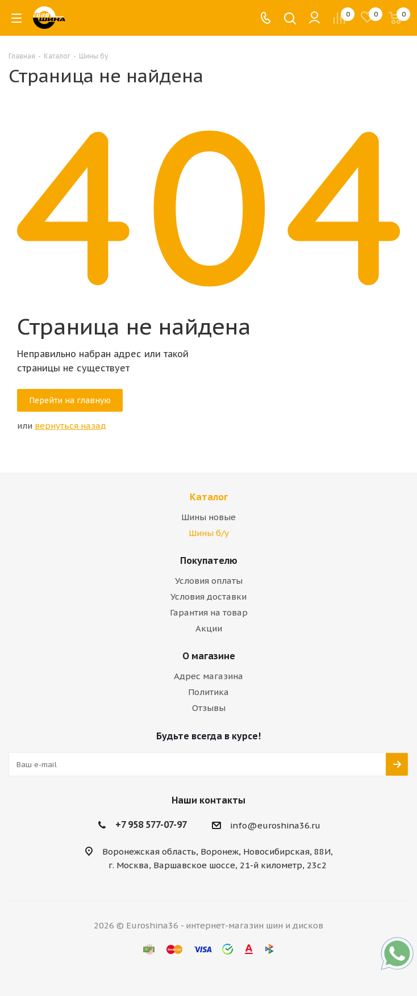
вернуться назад (70, 425)
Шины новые (208, 517)
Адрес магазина (208, 676)
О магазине (208, 656)
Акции (208, 628)
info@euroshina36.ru (275, 825)
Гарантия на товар (209, 612)
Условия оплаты (209, 580)
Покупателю (208, 560)
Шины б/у (209, 533)
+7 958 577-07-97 (151, 824)
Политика (208, 692)
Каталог (209, 497)
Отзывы (209, 707)
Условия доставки (208, 596)
